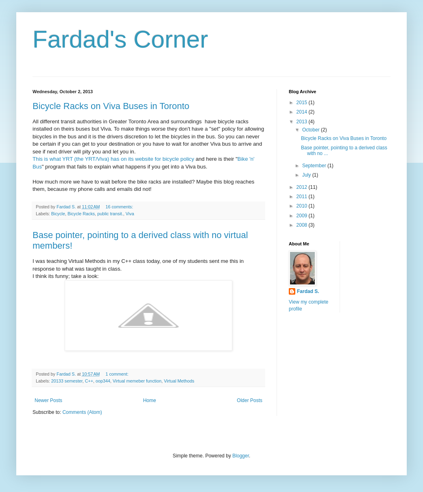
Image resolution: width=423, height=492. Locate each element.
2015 (303, 102)
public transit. (110, 213)
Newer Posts (48, 400)
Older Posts (249, 400)
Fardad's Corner (120, 39)
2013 (303, 122)
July (307, 175)
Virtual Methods (179, 380)
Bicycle (58, 213)
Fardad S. (308, 291)
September (314, 165)
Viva (130, 213)
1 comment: (117, 374)
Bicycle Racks (81, 213)
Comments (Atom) (82, 412)
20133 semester (67, 380)
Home (149, 400)
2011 (303, 196)
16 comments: (119, 206)
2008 (303, 225)
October (311, 130)
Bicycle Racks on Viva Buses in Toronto (111, 106)
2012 (303, 187)
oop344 (103, 380)
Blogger (240, 456)
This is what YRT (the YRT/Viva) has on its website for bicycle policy (113, 159)
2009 (303, 216)
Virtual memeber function (137, 380)
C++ (89, 380)
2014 (303, 112)
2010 (303, 206)
